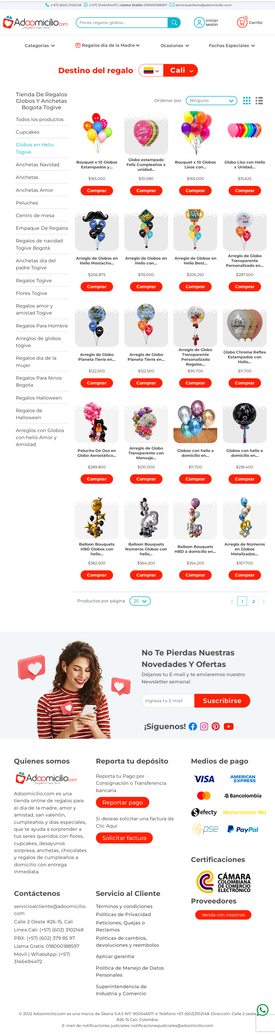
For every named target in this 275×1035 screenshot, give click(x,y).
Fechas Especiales (229, 45)
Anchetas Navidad (37, 164)
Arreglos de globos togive (38, 341)
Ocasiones (172, 45)
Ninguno (199, 100)
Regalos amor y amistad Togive (34, 309)
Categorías (37, 45)
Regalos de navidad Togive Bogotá (39, 244)
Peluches (27, 203)
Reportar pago (122, 802)
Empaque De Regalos (42, 228)
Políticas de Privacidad (123, 914)
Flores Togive (31, 293)
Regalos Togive (34, 280)
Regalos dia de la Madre (108, 45)
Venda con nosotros (223, 914)
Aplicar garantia (115, 956)
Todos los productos (40, 119)
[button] (245, 101)
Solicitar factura (124, 838)
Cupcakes (27, 132)
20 (136, 600)
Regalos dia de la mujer (36, 361)
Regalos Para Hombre (42, 325)
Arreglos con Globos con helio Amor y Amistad (40, 437)
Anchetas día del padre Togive (36, 264)
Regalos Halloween (39, 398)
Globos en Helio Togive (35, 148)
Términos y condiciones (124, 906)
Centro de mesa (35, 215)
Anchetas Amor (34, 190)
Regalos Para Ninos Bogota (39, 381)
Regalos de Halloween (29, 414)
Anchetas (27, 177)
